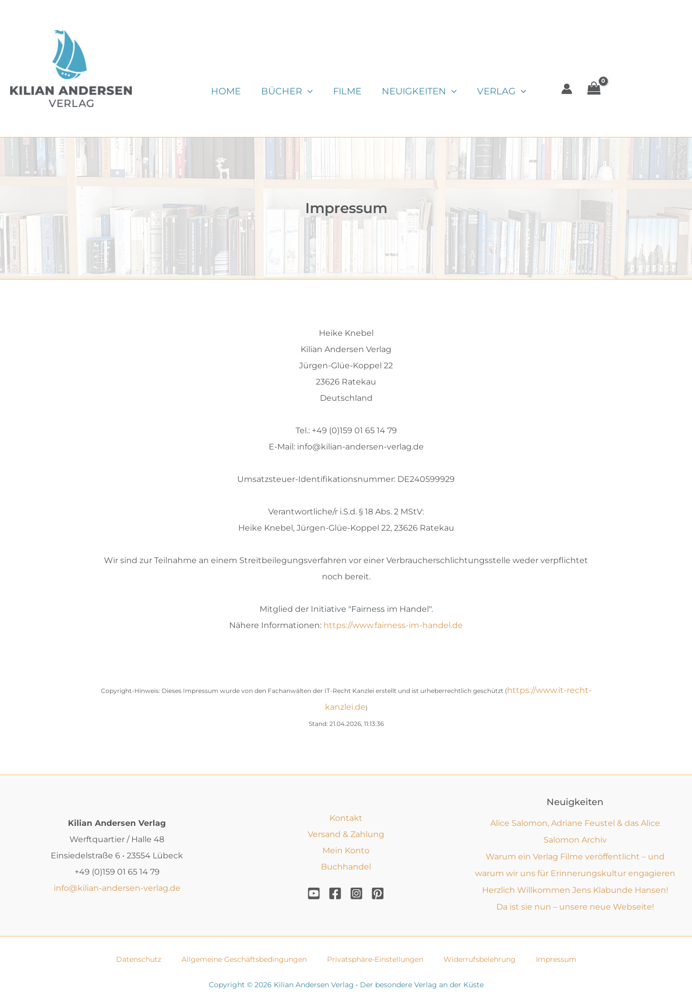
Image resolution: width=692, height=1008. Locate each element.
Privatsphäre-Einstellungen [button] (375, 958)
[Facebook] (335, 891)
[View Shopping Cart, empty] (583, 89)
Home (225, 91)
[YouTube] (313, 891)
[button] (304, 91)
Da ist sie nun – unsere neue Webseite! (575, 905)
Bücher (284, 91)
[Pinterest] (377, 891)
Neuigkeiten (412, 91)
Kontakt (346, 816)
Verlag (492, 91)
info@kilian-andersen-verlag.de (117, 886)
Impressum (556, 958)
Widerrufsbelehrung (480, 958)
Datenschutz (138, 958)
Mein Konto (346, 848)
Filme (342, 91)
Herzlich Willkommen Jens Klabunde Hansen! (575, 888)
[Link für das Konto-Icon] (556, 88)
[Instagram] (356, 891)
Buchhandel (346, 865)
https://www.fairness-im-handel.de (393, 625)
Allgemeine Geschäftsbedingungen (244, 958)
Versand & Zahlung (346, 832)
